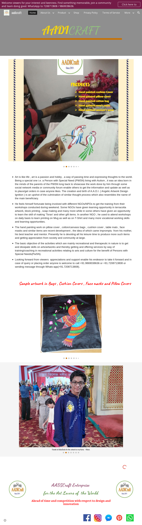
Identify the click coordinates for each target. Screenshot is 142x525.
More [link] (127, 12)
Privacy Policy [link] (91, 12)
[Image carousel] (71, 113)
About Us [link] (45, 12)
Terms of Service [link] (111, 12)
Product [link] (62, 12)
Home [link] (33, 12)
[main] (71, 32)
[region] (71, 4)
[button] (138, 12)
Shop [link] (76, 12)
